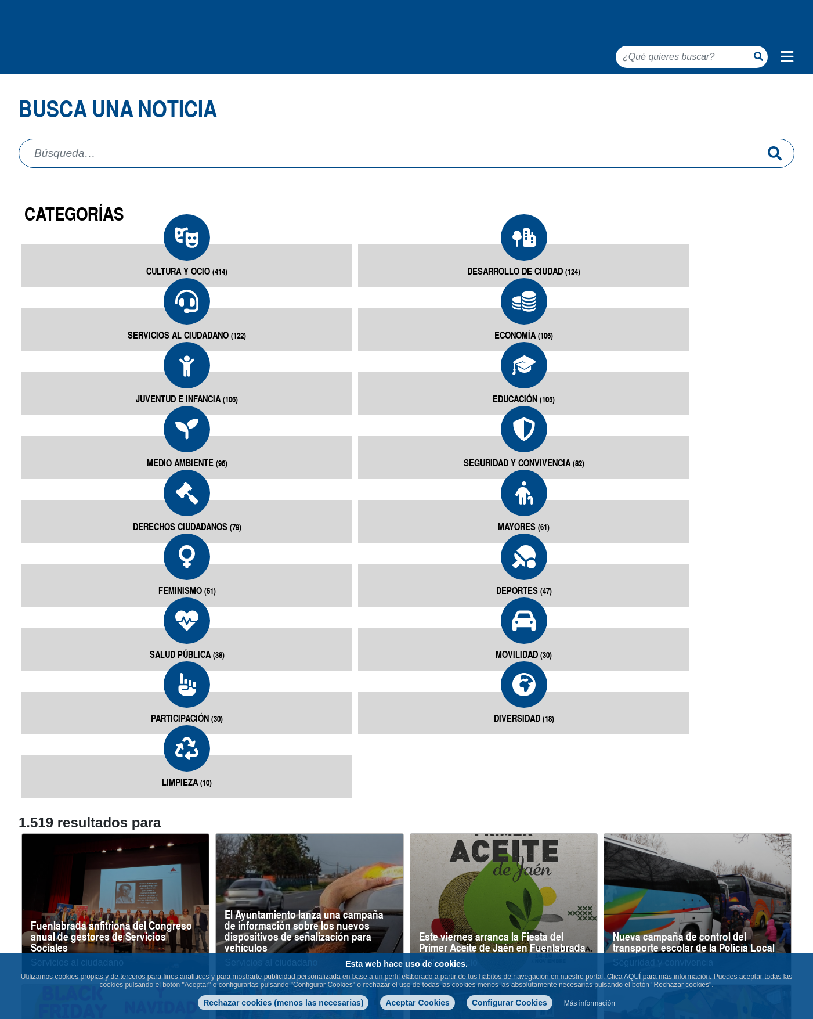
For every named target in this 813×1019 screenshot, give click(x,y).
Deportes (729, 425)
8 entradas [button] (35, 902)
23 (727, 899)
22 (704, 899)
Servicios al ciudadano (341, 330)
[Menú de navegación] (786, 57)
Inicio (31, 93)
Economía (471, 324)
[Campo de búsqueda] (393, 185)
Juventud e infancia (600, 324)
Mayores (471, 425)
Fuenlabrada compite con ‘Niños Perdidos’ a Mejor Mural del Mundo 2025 (300, 835)
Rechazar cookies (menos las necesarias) (283, 1002)
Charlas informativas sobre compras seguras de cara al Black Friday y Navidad (110, 835)
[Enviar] (774, 184)
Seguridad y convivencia (212, 432)
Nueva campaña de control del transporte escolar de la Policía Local (694, 690)
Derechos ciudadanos (341, 425)
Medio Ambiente (83, 425)
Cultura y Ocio (83, 324)
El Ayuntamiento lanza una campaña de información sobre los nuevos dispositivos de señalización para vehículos (304, 679)
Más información (589, 1003)
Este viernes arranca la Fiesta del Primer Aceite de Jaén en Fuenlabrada (502, 690)
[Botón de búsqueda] (758, 56)
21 (680, 899)
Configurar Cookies (509, 1002)
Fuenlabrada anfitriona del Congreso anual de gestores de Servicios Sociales (111, 684)
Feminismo (600, 425)
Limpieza (600, 527)
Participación (342, 527)
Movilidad (213, 527)
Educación (730, 324)
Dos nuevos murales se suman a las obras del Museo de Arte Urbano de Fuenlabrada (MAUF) (692, 835)
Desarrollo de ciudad (212, 324)
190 (773, 899)
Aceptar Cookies (417, 1002)
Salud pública (83, 527)
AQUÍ (632, 977)
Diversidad (471, 527)
